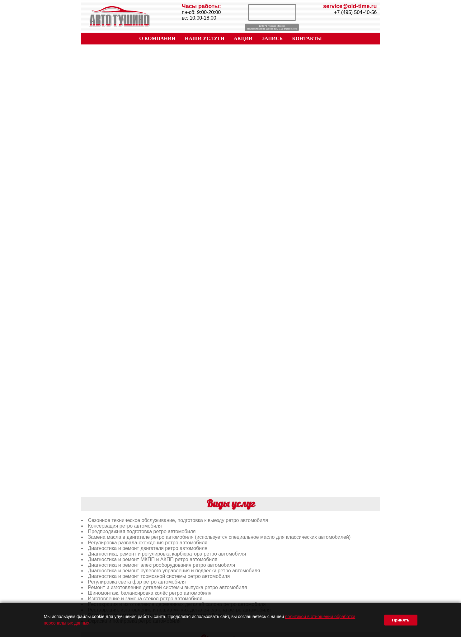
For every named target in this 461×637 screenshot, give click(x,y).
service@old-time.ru (350, 6)
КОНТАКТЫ (307, 38)
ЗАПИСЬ (272, 38)
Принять (400, 620)
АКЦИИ (243, 38)
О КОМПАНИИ (157, 38)
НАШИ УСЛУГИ (204, 38)
